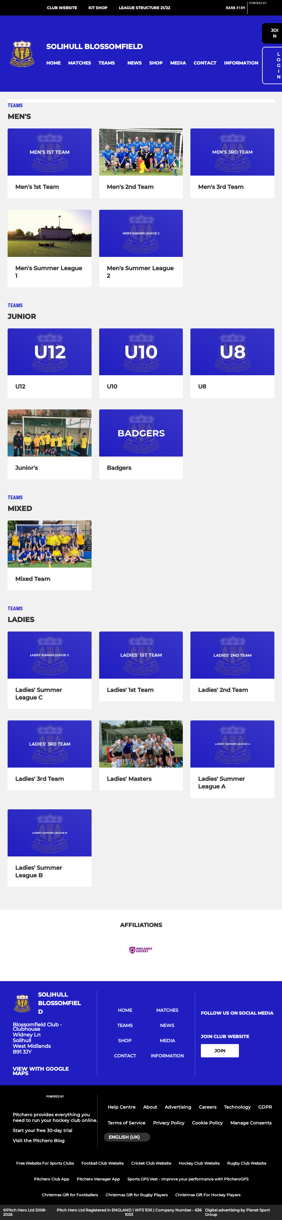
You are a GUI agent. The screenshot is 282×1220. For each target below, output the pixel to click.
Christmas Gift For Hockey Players (207, 1194)
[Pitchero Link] (261, 10)
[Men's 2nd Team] (141, 152)
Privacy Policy (168, 1123)
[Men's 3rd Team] (232, 152)
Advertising (178, 1107)
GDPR (265, 1107)
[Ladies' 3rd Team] (50, 744)
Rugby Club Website (246, 1163)
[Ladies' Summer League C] (50, 655)
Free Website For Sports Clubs (45, 1163)
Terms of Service (126, 1123)
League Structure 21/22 (144, 7)
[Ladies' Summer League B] (50, 832)
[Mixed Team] (50, 544)
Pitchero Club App (51, 1179)
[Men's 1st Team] (50, 152)
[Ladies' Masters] (141, 744)
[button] (53, 63)
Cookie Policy (207, 1123)
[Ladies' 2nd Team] (232, 655)
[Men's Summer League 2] (141, 233)
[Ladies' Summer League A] (232, 744)
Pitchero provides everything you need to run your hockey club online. (55, 1117)
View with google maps (41, 1071)
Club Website (62, 7)
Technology (237, 1107)
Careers (207, 1107)
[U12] (50, 352)
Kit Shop (97, 7)
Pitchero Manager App (98, 1179)
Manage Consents (251, 1123)
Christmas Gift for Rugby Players (137, 1194)
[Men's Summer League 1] (50, 233)
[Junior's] (50, 433)
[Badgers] (141, 433)
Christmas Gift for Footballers (70, 1194)
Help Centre (122, 1107)
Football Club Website (102, 1163)
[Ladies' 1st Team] (141, 655)
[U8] (232, 352)
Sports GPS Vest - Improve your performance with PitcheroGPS (187, 1179)
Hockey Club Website (199, 1163)
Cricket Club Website (151, 1163)
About (150, 1107)
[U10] (141, 352)
